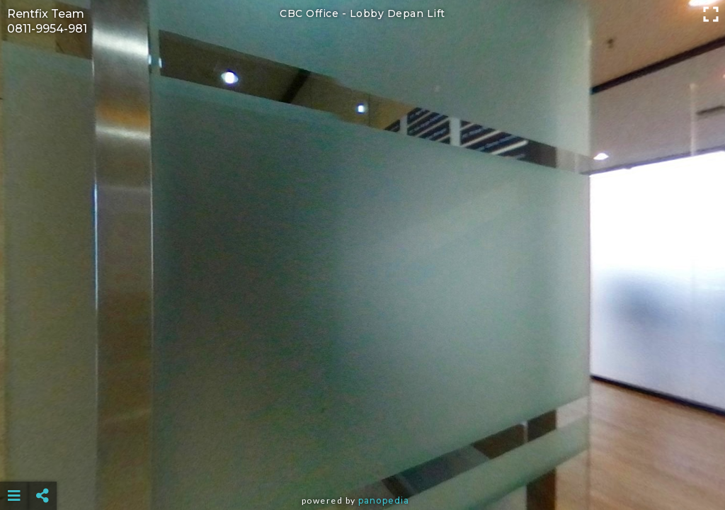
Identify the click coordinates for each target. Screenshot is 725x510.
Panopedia (383, 500)
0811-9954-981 (47, 28)
